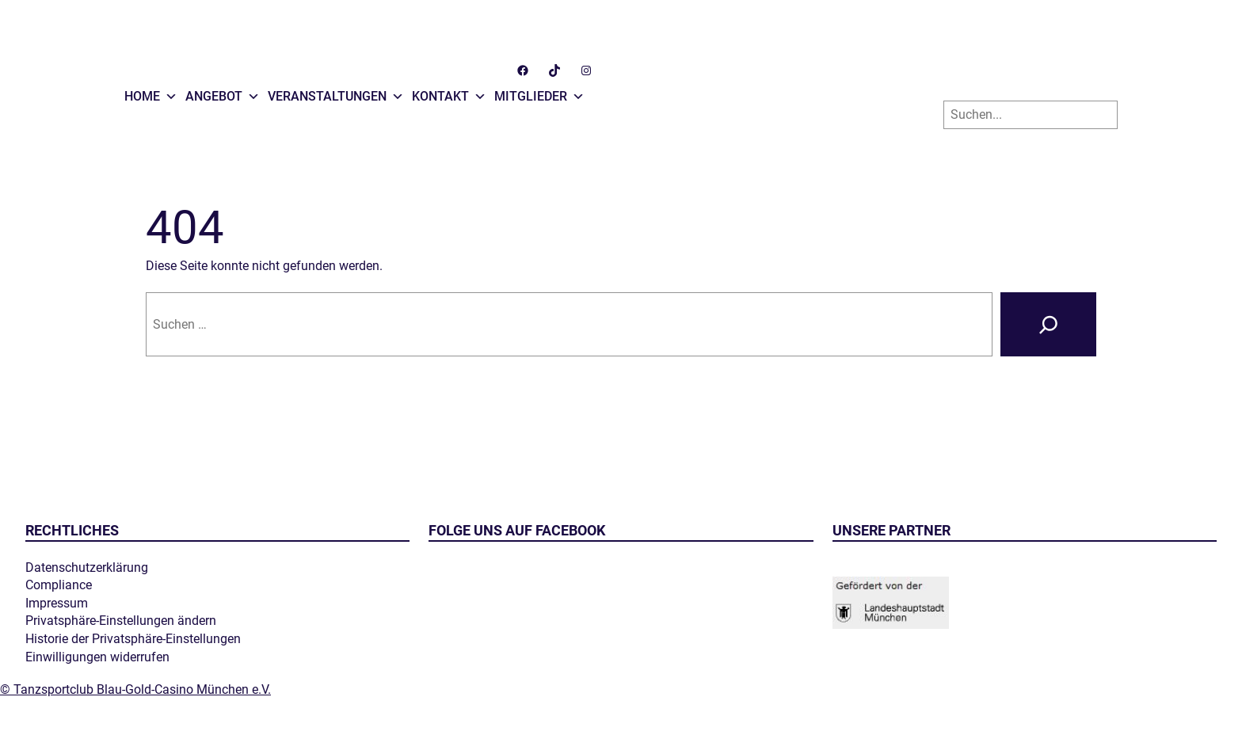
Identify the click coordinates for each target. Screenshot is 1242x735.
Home (150, 93)
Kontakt (449, 93)
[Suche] (1048, 324)
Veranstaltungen (336, 93)
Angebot (222, 93)
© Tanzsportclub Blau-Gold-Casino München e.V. (135, 689)
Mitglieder (539, 93)
